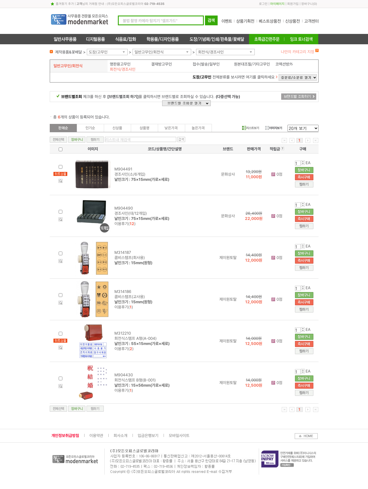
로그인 (263, 4)
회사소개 (120, 435)
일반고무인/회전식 (149, 52)
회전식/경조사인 (211, 52)
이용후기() (125, 223)
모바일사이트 (179, 435)
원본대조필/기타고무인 (252, 64)
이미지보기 (273, 128)
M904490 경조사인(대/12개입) (141, 213)
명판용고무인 (120, 64)
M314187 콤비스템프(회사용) (133, 257)
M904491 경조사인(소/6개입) (141, 174)
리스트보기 (250, 128)
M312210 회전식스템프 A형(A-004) (142, 338)
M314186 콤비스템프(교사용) (133, 296)
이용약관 (96, 435)
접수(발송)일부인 (206, 64)
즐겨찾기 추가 (65, 4)
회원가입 (293, 4)
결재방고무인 (161, 64)
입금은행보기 (148, 435)
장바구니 (307, 4)
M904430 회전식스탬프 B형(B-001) (142, 380)
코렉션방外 (284, 64)
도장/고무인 (98, 52)
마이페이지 (277, 4)
